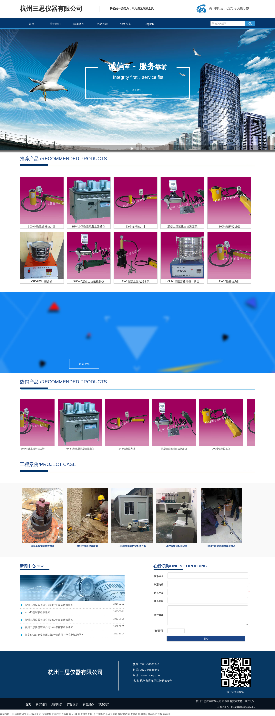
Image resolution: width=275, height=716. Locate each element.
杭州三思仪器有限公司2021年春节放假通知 (49, 627)
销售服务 (125, 23)
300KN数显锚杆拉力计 (42, 226)
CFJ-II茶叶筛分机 (41, 281)
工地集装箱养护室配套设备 (132, 546)
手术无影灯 (111, 714)
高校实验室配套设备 (176, 546)
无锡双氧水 (48, 714)
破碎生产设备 (155, 714)
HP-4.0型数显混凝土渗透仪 (88, 226)
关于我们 (55, 23)
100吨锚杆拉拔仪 (229, 226)
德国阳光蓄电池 (62, 714)
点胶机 (134, 714)
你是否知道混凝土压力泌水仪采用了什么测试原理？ (54, 634)
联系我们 (103, 704)
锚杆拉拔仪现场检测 (87, 546)
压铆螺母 (143, 714)
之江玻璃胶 (99, 714)
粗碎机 (166, 714)
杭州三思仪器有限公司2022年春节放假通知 (49, 619)
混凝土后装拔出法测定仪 (182, 226)
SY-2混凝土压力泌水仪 (135, 281)
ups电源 (76, 714)
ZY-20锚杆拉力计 (229, 281)
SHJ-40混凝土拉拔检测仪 (88, 281)
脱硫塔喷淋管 (19, 714)
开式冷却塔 (86, 714)
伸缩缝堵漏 (124, 714)
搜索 (250, 23)
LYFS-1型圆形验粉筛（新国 (182, 281)
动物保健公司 (34, 714)
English (149, 23)
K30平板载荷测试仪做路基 (221, 546)
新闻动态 (78, 23)
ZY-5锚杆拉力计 (135, 226)
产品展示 (102, 23)
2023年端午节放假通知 (37, 612)
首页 (31, 23)
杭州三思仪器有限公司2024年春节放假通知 (49, 604)
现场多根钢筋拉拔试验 (42, 546)
